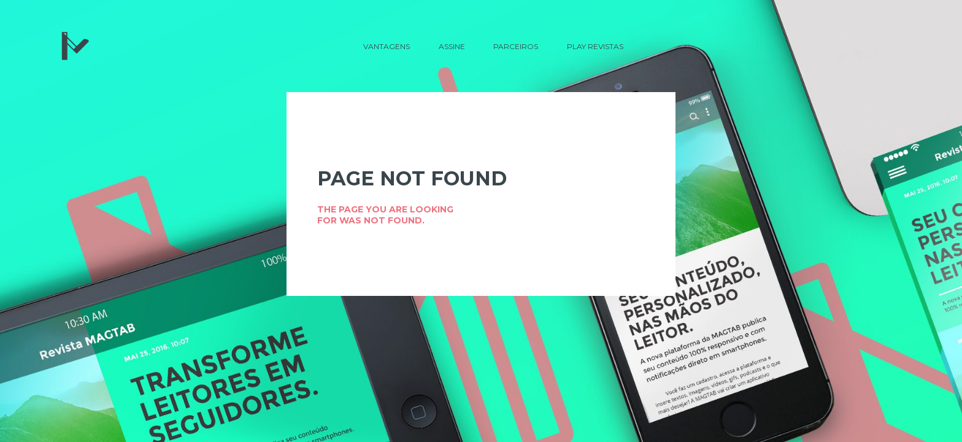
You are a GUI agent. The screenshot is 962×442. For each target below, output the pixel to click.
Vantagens (386, 46)
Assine (452, 46)
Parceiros (515, 46)
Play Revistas (595, 46)
